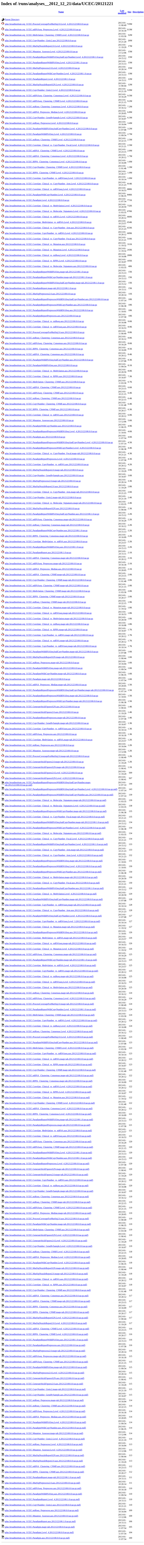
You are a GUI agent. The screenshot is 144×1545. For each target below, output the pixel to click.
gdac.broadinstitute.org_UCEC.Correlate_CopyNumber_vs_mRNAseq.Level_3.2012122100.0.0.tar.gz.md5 (52, 921)
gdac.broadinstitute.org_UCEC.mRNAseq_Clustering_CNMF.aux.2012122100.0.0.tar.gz (44, 393)
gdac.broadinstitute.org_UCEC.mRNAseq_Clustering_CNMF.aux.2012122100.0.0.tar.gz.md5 (46, 1362)
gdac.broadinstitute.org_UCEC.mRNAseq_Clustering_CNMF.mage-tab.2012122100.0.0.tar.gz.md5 (49, 1147)
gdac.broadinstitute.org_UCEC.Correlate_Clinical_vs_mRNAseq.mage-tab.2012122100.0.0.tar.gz (48, 613)
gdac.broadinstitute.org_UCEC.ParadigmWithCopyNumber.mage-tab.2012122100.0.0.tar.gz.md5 (48, 1224)
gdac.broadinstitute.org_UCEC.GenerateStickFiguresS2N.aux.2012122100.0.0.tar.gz (42, 706)
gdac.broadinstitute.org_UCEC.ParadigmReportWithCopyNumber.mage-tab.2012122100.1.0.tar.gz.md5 (51, 960)
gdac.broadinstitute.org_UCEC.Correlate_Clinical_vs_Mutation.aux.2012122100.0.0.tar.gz (45, 244)
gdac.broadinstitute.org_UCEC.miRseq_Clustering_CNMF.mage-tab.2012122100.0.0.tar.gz (45, 602)
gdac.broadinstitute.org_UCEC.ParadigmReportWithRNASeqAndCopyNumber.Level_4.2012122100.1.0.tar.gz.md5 (56, 844)
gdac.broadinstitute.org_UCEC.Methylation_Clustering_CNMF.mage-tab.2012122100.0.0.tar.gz (47, 591)
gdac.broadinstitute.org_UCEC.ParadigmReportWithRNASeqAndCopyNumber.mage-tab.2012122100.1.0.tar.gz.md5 (57, 822)
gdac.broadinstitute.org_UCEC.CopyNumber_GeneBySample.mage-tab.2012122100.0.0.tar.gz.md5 (49, 1191)
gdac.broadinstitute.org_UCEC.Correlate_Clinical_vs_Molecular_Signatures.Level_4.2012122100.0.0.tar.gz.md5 (55, 806)
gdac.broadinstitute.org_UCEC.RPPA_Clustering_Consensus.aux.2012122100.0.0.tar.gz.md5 (46, 1307)
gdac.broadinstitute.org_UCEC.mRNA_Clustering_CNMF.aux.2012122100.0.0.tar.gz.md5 (45, 1466)
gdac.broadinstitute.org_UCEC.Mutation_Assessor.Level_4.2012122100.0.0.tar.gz (41, 51)
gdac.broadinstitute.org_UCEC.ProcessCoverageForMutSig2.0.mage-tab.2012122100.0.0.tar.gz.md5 (49, 1004)
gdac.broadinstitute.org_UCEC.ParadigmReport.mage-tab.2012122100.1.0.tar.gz (40, 288)
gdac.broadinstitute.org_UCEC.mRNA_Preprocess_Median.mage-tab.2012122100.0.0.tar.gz (46, 684)
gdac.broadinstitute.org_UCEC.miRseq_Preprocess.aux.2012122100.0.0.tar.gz (39, 745)
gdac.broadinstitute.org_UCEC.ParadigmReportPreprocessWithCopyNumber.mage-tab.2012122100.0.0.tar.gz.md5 (56, 811)
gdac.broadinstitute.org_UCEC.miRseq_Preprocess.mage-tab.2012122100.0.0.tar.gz (42, 662)
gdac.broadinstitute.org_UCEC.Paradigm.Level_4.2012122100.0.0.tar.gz (37, 200)
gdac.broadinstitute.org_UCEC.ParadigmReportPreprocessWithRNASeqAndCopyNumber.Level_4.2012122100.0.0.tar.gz (59, 442)
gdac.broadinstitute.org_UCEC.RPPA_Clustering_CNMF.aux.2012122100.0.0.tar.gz (42, 409)
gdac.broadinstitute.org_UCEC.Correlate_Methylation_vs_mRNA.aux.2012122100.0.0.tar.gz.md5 (48, 1130)
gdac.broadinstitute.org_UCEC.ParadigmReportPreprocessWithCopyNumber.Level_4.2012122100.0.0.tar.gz (53, 448)
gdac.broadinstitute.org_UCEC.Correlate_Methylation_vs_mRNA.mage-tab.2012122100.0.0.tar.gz (49, 740)
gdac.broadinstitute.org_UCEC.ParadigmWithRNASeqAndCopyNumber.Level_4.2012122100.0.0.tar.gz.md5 (53, 916)
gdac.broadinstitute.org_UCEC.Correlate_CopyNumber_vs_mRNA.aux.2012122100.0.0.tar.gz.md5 (49, 1180)
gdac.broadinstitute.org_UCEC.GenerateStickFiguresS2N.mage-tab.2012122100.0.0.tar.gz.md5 (47, 1169)
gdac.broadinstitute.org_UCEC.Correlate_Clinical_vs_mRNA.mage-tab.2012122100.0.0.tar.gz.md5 (49, 1059)
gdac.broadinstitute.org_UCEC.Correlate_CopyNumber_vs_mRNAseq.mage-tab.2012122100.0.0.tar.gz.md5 (53, 905)
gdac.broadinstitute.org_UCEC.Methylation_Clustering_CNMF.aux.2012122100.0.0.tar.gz (45, 382)
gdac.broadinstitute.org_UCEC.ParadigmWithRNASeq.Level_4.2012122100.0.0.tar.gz (43, 134)
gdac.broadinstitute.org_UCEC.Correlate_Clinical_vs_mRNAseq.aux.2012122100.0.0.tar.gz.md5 (48, 1136)
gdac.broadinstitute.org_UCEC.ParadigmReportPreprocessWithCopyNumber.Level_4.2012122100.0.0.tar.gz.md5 (55, 828)
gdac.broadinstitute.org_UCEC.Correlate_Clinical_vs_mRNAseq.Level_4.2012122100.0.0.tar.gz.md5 (50, 982)
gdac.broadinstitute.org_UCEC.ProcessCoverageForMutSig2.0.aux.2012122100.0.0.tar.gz (44, 332)
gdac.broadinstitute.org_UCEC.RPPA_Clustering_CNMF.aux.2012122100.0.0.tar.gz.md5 (44, 1472)
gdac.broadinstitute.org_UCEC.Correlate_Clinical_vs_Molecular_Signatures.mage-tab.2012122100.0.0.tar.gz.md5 (55, 800)
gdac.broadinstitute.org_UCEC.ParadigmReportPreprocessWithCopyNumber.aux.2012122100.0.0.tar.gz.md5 (53, 872)
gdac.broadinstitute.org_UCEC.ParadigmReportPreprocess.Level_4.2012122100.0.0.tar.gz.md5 (47, 1163)
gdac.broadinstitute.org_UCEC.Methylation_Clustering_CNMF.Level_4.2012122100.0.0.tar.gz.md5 (49, 1048)
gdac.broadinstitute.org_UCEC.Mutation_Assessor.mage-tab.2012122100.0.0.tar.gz (42, 751)
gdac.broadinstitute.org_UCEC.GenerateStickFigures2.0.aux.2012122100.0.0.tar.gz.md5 (44, 1384)
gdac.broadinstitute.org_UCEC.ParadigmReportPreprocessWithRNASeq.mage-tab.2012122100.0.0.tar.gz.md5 (54, 861)
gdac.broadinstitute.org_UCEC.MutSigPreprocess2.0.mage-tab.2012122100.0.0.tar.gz (43, 481)
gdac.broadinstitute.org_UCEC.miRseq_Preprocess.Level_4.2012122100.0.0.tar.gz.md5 (44, 1444)
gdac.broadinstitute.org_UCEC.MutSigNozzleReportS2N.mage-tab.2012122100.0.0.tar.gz (45, 657)
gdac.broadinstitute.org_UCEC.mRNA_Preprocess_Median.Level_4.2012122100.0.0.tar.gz (45, 112)
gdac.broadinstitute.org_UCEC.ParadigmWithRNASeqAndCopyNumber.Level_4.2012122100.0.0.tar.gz (51, 128)
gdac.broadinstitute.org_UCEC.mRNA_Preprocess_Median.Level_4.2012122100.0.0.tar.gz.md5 (47, 1257)
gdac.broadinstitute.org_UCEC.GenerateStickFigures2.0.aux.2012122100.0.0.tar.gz (42, 712)
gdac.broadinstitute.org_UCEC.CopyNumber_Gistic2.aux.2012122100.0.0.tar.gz (40, 40)
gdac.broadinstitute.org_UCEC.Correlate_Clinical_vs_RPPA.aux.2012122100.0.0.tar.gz (44, 376)
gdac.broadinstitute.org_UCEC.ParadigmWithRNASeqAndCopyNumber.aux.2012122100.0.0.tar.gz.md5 (51, 1042)
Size (129, 12)
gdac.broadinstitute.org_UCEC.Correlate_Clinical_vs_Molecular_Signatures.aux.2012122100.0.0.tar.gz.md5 (53, 833)
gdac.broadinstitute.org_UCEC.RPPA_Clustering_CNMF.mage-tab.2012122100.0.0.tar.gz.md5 (47, 1312)
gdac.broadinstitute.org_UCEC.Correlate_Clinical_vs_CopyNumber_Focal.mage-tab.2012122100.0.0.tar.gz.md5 (55, 817)
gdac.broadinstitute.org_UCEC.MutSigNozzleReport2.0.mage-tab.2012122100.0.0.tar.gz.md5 (46, 1273)
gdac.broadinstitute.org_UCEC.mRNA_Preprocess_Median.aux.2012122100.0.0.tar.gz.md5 (45, 1417)
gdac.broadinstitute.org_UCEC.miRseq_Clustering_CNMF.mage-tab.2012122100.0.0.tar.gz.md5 (48, 1202)
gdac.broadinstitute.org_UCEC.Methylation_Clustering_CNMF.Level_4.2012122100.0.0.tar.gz (47, 35)
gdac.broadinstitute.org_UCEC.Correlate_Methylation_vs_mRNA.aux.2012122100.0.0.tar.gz (46, 541)
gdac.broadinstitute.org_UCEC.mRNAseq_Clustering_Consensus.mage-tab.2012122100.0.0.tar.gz (48, 519)
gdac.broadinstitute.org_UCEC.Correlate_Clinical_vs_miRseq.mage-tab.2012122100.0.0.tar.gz (47, 624)
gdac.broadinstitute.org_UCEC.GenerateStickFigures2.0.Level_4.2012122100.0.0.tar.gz (44, 773)
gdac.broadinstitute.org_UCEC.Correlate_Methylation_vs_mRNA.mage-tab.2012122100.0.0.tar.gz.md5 (51, 938)
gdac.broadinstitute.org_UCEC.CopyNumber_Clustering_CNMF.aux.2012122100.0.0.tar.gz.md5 (48, 1290)
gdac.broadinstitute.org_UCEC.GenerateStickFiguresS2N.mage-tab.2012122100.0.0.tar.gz (45, 767)
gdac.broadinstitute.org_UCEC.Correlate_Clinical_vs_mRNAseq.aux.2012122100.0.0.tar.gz (46, 327)
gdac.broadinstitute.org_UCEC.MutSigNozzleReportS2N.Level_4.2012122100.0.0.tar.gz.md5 (46, 1318)
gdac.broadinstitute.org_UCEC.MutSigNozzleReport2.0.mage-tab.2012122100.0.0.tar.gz (44, 470)
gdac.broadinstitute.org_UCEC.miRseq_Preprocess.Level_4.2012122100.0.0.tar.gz (41, 123)
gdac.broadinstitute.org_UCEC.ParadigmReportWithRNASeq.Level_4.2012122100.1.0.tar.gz (46, 62)
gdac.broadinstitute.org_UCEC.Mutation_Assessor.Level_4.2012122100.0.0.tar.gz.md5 (43, 1450)
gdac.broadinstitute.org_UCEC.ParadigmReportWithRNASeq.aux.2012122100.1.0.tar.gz (44, 547)
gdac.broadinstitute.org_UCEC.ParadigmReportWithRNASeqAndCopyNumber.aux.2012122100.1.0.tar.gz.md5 (54, 888)
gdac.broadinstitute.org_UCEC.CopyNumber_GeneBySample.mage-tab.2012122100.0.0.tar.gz (47, 723)
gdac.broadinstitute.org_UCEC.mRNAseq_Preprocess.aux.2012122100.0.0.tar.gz (41, 734)
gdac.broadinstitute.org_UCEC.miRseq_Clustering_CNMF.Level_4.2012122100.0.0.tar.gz (45, 139)
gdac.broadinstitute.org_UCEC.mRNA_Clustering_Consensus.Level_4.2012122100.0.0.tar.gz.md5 (49, 1108)
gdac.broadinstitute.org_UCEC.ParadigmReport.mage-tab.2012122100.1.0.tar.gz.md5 (43, 1477)
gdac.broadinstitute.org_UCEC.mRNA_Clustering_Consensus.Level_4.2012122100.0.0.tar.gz (46, 156)
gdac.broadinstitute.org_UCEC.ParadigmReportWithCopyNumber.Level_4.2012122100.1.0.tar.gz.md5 (50, 1009)
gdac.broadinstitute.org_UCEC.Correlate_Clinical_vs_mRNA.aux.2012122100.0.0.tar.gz (44, 415)
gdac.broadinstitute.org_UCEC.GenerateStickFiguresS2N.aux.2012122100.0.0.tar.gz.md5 (44, 1378)
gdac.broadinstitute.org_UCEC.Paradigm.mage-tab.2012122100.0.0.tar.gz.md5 (40, 1527)
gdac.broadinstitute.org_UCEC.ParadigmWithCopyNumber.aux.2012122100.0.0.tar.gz (43, 426)
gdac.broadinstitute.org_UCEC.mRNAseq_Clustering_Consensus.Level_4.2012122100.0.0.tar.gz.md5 (50, 998)
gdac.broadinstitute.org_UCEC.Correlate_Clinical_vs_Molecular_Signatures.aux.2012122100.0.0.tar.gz (51, 266)
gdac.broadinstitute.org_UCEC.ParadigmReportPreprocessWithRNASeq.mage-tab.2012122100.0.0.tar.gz (51, 695)
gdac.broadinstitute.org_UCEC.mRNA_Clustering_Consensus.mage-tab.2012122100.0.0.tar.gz (47, 558)
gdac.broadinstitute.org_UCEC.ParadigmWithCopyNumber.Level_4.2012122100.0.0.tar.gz (45, 195)
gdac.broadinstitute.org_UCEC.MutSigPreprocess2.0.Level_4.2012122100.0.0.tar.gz (42, 68)
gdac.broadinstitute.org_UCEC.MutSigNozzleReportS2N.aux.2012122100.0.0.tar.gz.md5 (44, 1455)
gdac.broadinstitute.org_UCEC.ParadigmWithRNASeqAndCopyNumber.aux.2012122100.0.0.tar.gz (49, 360)
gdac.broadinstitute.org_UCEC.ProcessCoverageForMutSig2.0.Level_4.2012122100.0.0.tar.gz (46, 24)
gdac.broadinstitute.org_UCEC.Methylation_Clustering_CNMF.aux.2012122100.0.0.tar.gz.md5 (47, 1229)
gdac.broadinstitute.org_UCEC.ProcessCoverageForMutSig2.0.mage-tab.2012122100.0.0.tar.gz (47, 756)
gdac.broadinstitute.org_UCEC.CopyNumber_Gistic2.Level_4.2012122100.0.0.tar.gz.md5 (45, 1439)
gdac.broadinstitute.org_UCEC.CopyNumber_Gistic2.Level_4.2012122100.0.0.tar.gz (42, 90)
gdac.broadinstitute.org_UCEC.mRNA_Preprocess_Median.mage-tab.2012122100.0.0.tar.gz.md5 (48, 1213)
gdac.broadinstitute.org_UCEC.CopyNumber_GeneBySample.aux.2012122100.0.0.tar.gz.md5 (46, 1395)
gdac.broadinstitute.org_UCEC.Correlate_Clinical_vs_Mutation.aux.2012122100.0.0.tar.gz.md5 (47, 1097)
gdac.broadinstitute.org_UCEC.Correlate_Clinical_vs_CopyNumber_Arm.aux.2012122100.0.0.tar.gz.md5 (52, 910)
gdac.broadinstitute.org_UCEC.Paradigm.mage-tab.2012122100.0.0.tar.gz (37, 679)
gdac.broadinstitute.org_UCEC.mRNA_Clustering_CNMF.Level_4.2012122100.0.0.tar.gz (45, 150)
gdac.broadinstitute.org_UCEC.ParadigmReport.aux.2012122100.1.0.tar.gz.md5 (40, 1521)
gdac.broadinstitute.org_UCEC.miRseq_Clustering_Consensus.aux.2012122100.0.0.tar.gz (44, 338)
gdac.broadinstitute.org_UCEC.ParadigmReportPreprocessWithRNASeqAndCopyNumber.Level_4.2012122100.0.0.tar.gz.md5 (61, 789)
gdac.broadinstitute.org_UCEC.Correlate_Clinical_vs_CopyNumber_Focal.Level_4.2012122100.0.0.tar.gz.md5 (54, 839)
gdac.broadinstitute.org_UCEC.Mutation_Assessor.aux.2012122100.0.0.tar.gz (39, 420)
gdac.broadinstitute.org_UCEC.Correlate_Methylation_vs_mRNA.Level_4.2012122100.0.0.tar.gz (48, 222)
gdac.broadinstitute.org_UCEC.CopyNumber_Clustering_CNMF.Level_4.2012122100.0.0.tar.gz (47, 167)
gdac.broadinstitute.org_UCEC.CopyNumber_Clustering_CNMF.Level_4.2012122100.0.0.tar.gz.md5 (50, 1103)
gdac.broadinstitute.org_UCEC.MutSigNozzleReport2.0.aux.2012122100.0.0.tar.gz (41, 486)
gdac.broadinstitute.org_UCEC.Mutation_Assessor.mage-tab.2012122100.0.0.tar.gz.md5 (44, 1433)
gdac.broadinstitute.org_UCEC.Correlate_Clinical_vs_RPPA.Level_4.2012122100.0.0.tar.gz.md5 (48, 1092)
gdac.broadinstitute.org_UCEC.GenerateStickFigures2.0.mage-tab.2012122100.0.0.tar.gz (44, 762)
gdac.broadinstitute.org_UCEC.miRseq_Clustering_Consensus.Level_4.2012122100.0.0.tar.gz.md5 (49, 1031)
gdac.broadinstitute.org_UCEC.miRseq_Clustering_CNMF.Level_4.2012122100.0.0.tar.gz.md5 (47, 1251)
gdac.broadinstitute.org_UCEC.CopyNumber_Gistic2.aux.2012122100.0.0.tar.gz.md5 (43, 1505)
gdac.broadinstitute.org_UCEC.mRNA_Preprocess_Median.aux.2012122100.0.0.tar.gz (43, 569)
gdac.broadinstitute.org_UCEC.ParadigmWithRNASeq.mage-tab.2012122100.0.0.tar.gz (44, 668)
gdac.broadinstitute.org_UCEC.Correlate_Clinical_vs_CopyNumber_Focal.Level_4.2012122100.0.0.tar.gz (52, 145)
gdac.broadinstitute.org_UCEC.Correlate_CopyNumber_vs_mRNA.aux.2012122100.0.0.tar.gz (47, 464)
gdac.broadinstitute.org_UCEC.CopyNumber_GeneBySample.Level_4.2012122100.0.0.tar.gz (46, 117)
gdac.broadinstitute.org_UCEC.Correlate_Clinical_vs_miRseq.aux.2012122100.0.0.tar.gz (44, 321)
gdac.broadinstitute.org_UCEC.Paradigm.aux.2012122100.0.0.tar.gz (35, 437)
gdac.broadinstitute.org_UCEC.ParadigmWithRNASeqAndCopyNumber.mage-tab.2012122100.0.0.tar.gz (51, 651)
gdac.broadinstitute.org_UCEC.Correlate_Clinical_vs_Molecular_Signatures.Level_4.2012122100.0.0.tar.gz (53, 211)
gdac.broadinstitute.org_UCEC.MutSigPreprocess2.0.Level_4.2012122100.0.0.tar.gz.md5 (44, 1373)
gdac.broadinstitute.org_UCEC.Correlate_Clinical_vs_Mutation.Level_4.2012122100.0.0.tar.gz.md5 (49, 949)
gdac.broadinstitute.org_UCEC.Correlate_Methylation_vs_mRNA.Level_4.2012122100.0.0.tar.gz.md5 (50, 965)
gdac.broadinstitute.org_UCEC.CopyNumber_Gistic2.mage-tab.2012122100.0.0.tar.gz (43, 497)
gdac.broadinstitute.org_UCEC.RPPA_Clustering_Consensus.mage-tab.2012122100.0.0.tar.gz (46, 536)
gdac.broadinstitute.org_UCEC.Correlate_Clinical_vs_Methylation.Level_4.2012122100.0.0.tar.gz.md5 (51, 894)
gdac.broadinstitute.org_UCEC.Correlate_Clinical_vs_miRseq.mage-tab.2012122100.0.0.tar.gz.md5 (49, 976)
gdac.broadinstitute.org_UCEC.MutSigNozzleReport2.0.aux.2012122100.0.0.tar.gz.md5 (44, 1461)
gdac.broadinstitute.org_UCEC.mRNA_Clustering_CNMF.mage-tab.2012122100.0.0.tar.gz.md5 (47, 1301)
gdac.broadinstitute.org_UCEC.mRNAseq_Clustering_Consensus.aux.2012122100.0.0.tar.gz (46, 343)
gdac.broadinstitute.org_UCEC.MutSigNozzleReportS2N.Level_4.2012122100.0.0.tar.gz (44, 84)
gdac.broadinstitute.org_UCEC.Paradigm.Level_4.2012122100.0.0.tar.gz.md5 (39, 1532)
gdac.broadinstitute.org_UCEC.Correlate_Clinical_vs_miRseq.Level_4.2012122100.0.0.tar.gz (46, 255)
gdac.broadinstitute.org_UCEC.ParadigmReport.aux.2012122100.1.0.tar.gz (38, 552)
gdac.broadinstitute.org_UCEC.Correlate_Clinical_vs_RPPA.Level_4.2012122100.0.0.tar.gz (46, 261)
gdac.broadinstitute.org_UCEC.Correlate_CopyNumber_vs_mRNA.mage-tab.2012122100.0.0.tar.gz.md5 (51, 971)
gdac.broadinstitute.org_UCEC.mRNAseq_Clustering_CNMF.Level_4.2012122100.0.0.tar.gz (46, 101)
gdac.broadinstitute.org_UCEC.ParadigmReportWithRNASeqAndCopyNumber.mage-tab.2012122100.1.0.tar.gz (54, 283)
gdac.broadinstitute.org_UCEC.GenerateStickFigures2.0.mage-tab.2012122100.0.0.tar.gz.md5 (46, 1174)
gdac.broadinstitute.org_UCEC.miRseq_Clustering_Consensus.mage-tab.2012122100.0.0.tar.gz (47, 525)
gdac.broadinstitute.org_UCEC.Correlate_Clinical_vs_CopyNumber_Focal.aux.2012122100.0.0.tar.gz (50, 239)
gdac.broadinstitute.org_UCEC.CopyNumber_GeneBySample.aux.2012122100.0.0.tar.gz (44, 475)
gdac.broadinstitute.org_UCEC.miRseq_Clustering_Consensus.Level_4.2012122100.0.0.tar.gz (46, 106)
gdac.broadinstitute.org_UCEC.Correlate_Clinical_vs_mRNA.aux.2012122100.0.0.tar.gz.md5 (46, 1279)
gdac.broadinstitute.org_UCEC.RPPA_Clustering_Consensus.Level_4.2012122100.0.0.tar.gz (46, 161)
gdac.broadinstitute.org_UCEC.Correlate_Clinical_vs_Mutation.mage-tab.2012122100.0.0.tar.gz (47, 607)
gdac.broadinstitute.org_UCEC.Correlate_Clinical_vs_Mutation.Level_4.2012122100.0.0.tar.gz (47, 250)
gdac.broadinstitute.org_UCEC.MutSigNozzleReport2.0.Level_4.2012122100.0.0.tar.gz (43, 46)
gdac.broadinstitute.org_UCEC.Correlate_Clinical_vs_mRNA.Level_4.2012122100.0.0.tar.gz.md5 (48, 1086)
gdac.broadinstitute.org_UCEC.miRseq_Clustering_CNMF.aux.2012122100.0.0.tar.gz (43, 398)
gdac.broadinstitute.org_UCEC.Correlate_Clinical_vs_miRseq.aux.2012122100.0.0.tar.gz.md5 (46, 1185)
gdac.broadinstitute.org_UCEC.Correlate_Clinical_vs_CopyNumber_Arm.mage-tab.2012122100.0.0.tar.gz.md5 (54, 850)
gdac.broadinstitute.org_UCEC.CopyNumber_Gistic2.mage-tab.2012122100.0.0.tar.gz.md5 (45, 1389)
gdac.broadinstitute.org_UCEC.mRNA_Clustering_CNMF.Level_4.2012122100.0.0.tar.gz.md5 (47, 1329)
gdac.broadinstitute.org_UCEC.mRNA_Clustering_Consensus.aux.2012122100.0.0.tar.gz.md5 (46, 1296)
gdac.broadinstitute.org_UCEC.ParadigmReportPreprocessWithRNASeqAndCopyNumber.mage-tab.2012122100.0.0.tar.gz (59, 690)
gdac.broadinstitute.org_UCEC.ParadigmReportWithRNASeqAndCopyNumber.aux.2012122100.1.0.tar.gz (52, 514)
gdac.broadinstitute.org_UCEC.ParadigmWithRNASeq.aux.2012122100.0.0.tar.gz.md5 (43, 1494)
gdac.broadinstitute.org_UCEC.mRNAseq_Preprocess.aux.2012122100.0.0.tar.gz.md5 (43, 1488)
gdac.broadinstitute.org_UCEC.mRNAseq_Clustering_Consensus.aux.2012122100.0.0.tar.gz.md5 (48, 1141)
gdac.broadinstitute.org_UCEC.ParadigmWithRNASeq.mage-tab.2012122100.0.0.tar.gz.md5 (46, 1367)
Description (138, 12)
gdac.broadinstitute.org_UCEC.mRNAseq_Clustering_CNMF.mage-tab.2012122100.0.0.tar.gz (47, 585)
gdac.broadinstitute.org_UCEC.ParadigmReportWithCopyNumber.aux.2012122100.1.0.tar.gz (46, 530)
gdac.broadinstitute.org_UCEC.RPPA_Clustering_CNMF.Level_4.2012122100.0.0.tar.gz (44, 172)
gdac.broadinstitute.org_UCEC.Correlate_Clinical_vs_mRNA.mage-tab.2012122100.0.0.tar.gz (47, 640)
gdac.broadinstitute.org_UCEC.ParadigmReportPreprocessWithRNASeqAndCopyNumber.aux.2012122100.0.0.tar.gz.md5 (59, 795)
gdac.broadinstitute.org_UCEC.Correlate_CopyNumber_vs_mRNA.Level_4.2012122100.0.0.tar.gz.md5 (51, 1020)
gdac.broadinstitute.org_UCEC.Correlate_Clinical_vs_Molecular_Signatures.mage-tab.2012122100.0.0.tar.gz (53, 503)
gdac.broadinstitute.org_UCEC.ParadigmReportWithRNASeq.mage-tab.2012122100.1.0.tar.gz (47, 272)
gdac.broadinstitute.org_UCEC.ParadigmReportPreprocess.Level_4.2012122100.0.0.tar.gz (45, 459)
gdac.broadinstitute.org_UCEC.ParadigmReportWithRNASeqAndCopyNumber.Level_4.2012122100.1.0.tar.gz (54, 57)
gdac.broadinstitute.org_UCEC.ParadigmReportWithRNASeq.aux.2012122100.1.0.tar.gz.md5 (46, 1340)
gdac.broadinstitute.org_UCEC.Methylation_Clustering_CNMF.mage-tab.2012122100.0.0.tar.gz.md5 (50, 1015)
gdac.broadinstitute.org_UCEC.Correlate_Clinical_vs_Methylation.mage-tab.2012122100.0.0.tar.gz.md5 (51, 877)
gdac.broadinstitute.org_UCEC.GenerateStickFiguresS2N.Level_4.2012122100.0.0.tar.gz (44, 778)
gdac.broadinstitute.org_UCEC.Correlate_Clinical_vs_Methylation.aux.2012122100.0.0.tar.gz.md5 (49, 987)
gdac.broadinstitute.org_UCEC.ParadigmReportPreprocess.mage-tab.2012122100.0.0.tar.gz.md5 (47, 1125)
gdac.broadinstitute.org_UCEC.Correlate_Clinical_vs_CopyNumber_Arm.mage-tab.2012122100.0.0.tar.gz (52, 492)
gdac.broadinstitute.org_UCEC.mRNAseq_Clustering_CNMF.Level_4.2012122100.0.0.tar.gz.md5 (48, 1207)
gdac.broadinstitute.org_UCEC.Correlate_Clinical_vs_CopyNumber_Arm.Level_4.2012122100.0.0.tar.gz (51, 183)
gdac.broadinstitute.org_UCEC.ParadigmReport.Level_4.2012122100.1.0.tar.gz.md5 (42, 1499)
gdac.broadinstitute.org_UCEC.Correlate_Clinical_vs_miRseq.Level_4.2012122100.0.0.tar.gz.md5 (49, 1026)
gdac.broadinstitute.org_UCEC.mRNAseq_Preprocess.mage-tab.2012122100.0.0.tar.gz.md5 (45, 1356)
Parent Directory (12, 19)
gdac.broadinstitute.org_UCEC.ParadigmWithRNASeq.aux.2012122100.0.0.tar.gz (41, 365)
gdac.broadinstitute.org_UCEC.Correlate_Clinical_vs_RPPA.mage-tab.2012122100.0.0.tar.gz (46, 629)
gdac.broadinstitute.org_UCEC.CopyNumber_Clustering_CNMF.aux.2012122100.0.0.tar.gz (45, 404)
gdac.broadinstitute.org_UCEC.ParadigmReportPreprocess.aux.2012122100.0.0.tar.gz (43, 316)
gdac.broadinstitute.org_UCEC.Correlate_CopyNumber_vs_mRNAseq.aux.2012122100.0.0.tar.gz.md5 (50, 1053)
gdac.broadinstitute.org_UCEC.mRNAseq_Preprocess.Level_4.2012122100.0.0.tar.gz (43, 29)
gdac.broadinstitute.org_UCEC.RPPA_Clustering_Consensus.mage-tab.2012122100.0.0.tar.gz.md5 (49, 1081)
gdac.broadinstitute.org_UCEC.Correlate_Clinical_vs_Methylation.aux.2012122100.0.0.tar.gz (46, 371)
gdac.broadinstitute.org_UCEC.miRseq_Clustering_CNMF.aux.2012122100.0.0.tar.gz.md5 (45, 1406)
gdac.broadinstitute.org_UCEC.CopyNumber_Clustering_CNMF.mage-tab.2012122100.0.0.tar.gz (48, 580)
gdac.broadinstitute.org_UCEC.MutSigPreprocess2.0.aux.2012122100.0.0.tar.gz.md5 (42, 1483)
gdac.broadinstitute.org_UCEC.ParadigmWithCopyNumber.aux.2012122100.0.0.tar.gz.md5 (45, 1428)
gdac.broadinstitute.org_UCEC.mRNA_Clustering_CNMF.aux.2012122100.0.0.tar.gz (43, 387)
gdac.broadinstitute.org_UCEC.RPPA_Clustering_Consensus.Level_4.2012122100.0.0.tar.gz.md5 (48, 1114)
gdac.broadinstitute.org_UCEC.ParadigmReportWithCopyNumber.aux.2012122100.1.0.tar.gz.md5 (48, 1158)
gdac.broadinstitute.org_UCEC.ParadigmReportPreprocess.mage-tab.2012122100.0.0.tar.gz (45, 717)
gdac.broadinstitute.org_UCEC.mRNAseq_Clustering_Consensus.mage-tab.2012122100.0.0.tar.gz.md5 (51, 954)
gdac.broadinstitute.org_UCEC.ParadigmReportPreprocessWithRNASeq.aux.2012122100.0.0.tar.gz (49, 310)
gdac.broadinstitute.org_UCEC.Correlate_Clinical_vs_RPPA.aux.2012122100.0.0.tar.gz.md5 (46, 1285)
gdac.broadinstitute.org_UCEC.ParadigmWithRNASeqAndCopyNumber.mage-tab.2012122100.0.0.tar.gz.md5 (54, 899)
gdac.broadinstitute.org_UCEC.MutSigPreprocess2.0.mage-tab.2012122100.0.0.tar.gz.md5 (45, 1351)
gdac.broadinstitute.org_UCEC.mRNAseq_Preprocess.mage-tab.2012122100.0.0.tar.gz (43, 563)
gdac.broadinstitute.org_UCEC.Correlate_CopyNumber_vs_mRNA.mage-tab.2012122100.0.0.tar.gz (49, 635)
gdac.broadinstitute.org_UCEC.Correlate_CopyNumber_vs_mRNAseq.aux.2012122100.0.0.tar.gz (48, 728)
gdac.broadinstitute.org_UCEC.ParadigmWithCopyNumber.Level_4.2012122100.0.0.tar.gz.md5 (47, 1262)
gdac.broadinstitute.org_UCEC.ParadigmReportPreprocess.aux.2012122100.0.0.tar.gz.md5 (45, 1345)
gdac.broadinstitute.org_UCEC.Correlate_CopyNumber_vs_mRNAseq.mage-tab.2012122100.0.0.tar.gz (51, 646)
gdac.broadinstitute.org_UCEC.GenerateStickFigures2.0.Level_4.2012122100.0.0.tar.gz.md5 (46, 1240)
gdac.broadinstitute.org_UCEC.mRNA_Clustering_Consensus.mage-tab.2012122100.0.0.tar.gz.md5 (49, 1075)
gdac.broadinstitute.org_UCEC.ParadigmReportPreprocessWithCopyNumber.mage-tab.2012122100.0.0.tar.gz (53, 701)
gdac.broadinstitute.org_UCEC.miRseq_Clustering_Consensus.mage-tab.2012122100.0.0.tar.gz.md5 (49, 993)
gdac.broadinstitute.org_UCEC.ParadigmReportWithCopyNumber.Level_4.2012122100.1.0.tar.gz (48, 73)
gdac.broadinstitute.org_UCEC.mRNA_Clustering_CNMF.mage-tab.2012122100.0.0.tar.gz (45, 574)
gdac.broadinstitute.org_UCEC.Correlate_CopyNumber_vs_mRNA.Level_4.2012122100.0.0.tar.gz (49, 233)
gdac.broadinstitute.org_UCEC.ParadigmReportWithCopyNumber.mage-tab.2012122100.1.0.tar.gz (49, 277)
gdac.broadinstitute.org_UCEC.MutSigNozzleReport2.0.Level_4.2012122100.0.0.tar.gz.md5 (46, 1323)
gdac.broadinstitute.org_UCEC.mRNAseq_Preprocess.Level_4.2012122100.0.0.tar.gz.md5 (45, 1411)
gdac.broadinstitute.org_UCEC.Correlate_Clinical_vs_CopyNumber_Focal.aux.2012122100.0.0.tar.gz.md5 (52, 883)
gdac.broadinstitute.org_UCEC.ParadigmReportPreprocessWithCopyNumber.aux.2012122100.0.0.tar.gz (51, 305)
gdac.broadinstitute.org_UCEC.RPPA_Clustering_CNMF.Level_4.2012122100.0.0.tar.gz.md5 (46, 1334)
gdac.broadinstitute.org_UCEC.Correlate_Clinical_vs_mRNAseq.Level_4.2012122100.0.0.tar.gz (48, 189)
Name (61, 12)
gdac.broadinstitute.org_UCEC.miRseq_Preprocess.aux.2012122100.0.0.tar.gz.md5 (42, 1510)
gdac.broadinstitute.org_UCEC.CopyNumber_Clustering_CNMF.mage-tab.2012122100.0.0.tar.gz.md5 (50, 1070)
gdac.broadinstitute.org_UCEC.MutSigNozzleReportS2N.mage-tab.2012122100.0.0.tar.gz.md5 (47, 1268)
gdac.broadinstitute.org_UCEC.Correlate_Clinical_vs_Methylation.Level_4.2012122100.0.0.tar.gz (48, 206)
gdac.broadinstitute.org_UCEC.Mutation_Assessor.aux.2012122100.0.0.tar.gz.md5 (41, 1516)
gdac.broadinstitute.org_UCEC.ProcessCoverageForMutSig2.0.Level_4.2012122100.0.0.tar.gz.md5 (49, 1037)
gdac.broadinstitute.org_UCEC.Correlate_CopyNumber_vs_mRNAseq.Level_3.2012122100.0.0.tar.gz (50, 178)
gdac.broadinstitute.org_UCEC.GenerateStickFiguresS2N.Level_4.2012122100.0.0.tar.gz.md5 (46, 1235)
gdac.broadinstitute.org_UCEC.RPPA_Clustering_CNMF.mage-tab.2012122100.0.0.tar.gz (45, 596)
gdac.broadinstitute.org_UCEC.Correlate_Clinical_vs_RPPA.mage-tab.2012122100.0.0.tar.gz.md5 (48, 1064)
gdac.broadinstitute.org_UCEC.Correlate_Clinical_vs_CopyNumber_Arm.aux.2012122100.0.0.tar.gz (49, 228)
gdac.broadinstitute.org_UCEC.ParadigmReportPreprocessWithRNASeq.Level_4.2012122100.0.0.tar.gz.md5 (53, 866)
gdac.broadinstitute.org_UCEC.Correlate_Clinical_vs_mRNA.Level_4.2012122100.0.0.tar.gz (46, 217)
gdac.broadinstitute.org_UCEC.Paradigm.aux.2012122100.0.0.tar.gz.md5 (37, 1538)
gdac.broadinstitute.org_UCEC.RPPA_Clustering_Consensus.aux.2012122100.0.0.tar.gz (44, 349)
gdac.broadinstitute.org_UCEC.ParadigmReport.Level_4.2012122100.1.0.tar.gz (40, 79)
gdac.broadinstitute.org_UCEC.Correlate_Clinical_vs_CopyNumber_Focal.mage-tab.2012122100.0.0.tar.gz (52, 453)
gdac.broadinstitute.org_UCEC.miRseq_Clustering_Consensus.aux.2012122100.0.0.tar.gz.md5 (47, 1196)
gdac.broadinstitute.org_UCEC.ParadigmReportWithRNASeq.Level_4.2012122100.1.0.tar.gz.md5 (48, 1152)
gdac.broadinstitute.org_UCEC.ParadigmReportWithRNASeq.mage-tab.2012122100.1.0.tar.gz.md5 (49, 1119)
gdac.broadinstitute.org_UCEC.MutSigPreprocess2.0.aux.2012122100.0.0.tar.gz (40, 294)
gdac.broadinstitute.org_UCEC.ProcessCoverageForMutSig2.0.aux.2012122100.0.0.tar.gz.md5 (47, 1218)
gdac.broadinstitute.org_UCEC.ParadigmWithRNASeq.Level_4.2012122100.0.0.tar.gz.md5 (45, 1422)
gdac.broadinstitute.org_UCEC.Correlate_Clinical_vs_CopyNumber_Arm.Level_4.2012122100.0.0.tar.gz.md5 (54, 855)
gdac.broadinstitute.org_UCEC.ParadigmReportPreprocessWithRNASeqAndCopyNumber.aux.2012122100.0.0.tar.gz (57, 299)
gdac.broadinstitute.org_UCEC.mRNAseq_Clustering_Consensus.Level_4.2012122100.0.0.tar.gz (48, 95)
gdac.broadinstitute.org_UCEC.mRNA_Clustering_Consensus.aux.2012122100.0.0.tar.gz (44, 354)
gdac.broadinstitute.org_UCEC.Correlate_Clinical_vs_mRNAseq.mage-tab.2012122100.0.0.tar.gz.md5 (50, 943)
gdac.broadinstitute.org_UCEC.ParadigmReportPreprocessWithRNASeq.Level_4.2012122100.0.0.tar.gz (51, 431)
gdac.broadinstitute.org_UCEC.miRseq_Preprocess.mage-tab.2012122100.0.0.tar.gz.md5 (44, 1400)
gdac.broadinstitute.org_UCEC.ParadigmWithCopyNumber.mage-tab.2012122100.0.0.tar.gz (45, 673)
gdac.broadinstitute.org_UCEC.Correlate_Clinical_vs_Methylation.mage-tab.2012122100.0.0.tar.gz (49, 618)
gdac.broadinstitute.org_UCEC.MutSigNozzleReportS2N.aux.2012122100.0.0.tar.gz (42, 508)
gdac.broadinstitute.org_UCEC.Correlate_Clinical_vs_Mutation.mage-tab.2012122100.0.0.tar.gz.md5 (50, 927)
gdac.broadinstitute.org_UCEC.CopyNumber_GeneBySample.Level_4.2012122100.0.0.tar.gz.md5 (48, 1246)
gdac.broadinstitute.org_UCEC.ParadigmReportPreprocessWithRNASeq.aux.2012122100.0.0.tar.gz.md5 (51, 932)
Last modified (122, 11)
